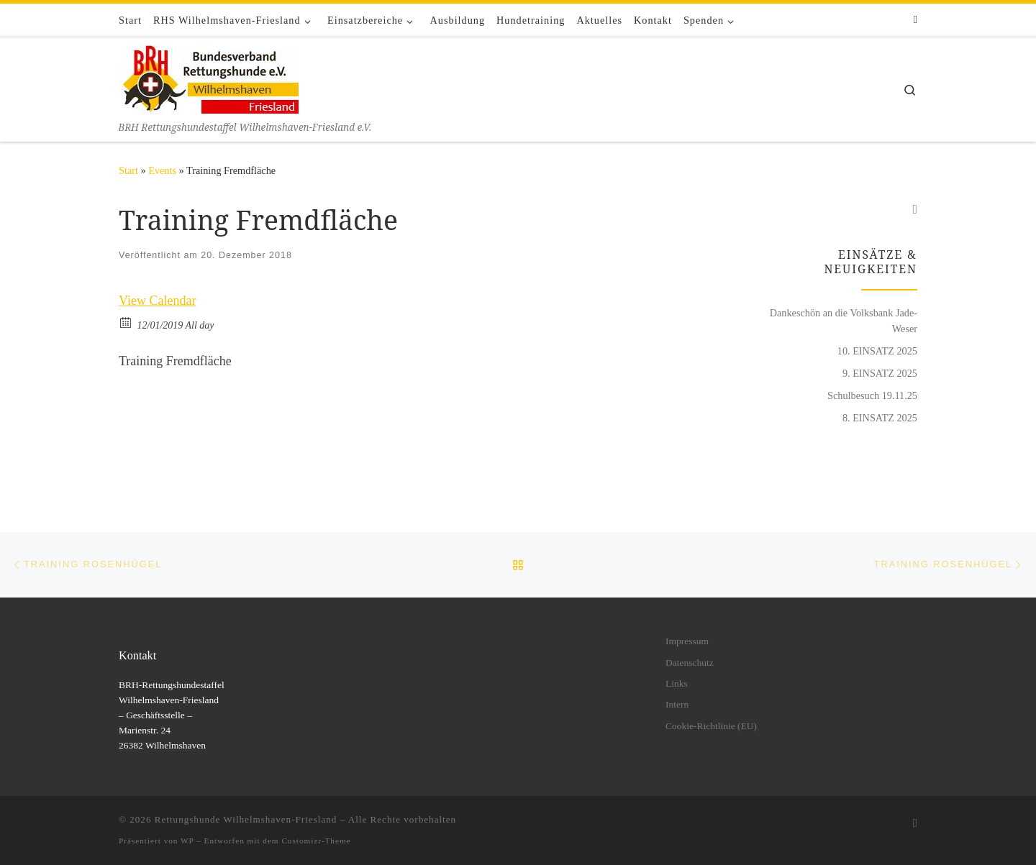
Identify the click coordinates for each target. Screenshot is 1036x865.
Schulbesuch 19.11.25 (872, 395)
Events (162, 170)
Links (676, 683)
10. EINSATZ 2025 (877, 351)
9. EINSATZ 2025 (879, 373)
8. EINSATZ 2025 (879, 418)
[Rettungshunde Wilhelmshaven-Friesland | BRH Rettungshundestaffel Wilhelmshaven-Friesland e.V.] (209, 78)
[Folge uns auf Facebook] (915, 20)
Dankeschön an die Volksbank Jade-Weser (843, 320)
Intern (677, 704)
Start (128, 170)
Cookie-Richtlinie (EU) (711, 725)
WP (187, 840)
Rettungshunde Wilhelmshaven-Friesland (246, 819)
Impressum (687, 641)
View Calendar (157, 300)
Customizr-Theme (315, 840)
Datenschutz (689, 662)
